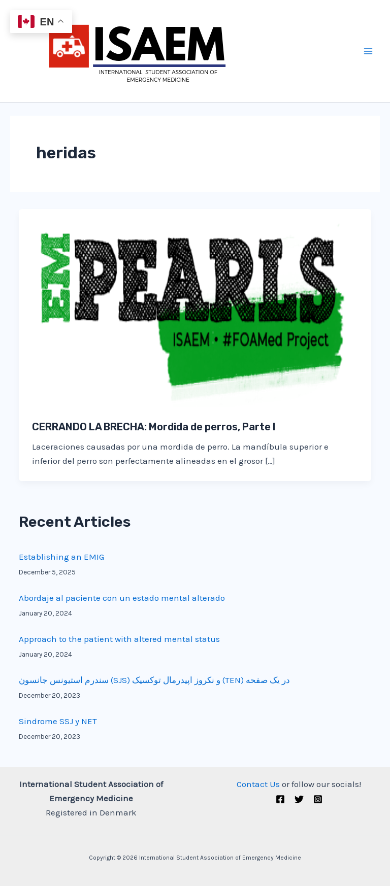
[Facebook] (280, 799)
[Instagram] (317, 799)
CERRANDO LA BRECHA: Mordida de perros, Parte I (154, 427)
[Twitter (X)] (299, 799)
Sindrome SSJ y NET (58, 721)
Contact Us (258, 784)
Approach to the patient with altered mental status (119, 639)
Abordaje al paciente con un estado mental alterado (122, 598)
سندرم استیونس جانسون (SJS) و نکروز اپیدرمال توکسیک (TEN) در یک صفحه (154, 680)
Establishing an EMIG (61, 557)
